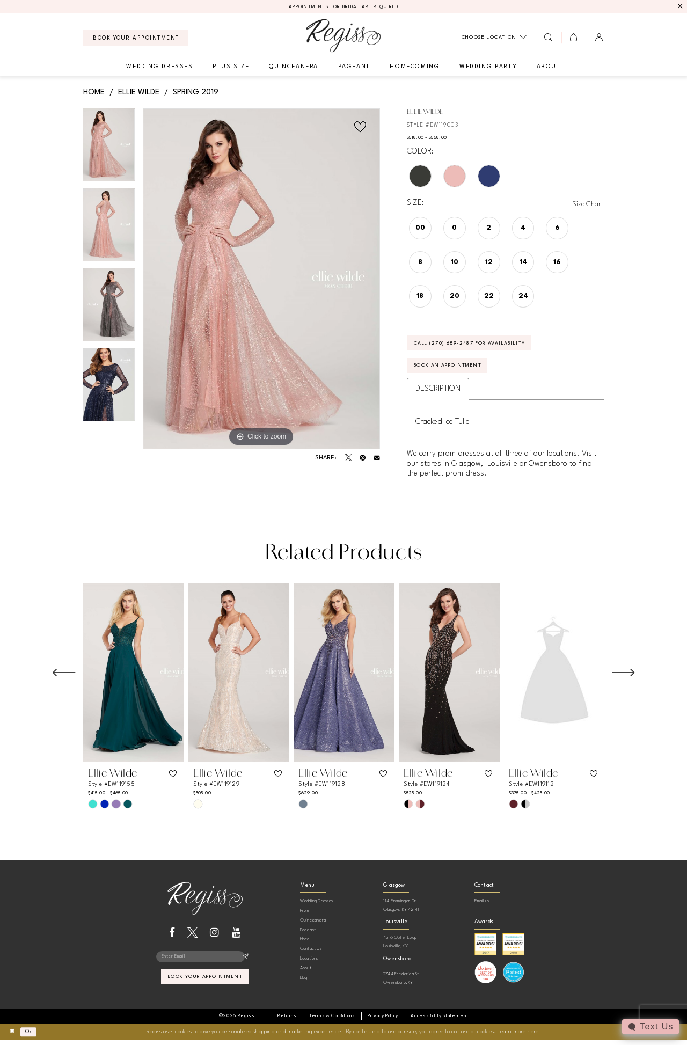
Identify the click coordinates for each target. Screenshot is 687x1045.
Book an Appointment (453, 370)
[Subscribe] (245, 962)
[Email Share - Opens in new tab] (377, 459)
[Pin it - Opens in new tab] (363, 458)
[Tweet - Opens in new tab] (348, 458)
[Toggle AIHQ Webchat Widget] (650, 1026)
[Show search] (548, 38)
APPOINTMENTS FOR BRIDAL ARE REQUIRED (343, 7)
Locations (309, 963)
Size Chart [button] (586, 204)
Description (438, 394)
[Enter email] (204, 962)
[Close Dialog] (12, 1037)
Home (94, 93)
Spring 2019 (195, 93)
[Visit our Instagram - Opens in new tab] (214, 937)
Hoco (305, 944)
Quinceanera (313, 925)
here (532, 1037)
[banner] (343, 36)
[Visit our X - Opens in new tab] (192, 937)
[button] (574, 38)
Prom (304, 915)
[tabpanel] (109, 149)
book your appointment (205, 983)
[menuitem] (135, 38)
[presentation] (133, 678)
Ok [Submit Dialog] (31, 1037)
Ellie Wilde (138, 93)
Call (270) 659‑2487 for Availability (479, 345)
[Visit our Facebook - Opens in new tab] (172, 937)
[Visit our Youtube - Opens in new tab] (236, 937)
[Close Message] (680, 6)
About (305, 972)
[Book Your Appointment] (135, 38)
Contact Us (310, 954)
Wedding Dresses (316, 906)
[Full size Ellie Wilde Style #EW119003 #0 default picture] (261, 279)
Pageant (308, 934)
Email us (481, 906)
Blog (304, 982)
